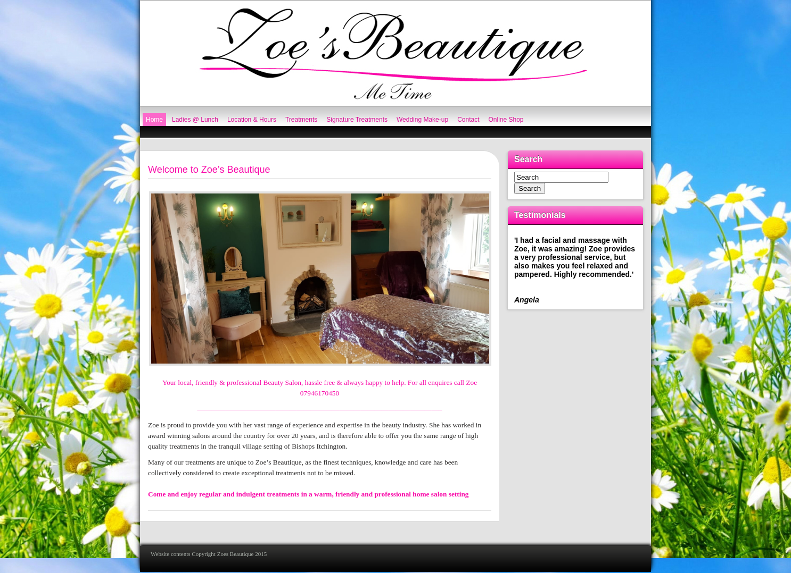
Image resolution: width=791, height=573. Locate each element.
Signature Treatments (357, 119)
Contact (468, 119)
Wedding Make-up (422, 119)
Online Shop (506, 119)
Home (154, 119)
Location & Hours (251, 119)
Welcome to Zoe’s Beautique (209, 169)
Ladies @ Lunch (195, 119)
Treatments (301, 119)
